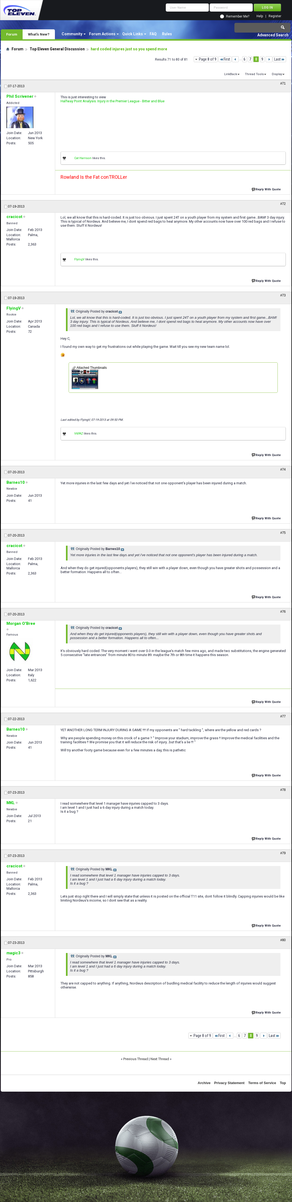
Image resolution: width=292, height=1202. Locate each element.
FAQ (153, 34)
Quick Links (132, 34)
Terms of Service (262, 1083)
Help (259, 16)
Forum (11, 34)
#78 (283, 790)
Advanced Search (273, 35)
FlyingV (79, 259)
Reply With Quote (267, 189)
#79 (283, 853)
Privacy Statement (229, 1083)
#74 (283, 469)
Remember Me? (237, 16)
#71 (283, 83)
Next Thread (159, 1059)
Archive (204, 1083)
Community (72, 34)
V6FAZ (78, 433)
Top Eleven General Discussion (57, 49)
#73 (283, 295)
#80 (283, 940)
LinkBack (230, 74)
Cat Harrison (83, 158)
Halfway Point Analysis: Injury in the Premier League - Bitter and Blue (112, 101)
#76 (283, 612)
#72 (283, 204)
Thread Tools (254, 74)
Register (275, 16)
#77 (283, 716)
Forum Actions (102, 34)
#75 (283, 533)
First (225, 59)
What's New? (39, 34)
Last (279, 59)
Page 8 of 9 (207, 59)
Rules (167, 34)
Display (277, 74)
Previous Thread (135, 1059)
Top (283, 1083)
